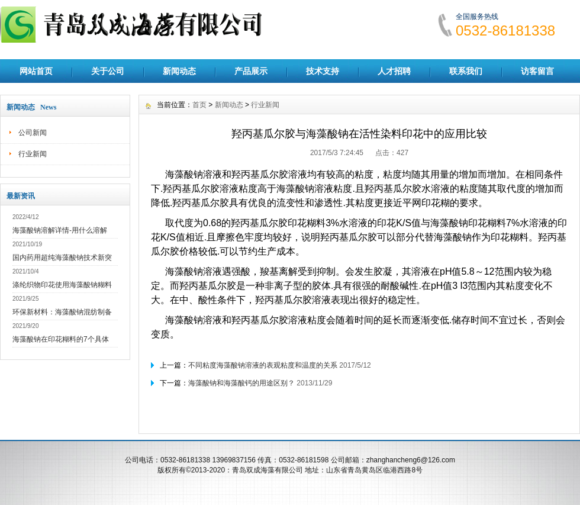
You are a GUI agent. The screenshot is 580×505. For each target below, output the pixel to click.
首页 (199, 105)
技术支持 (322, 71)
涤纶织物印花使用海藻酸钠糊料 (62, 285)
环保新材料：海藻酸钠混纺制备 (62, 312)
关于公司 (107, 71)
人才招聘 (394, 71)
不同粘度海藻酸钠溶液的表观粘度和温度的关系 (262, 365)
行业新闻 (32, 154)
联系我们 (465, 71)
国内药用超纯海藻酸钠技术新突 (62, 257)
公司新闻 (32, 132)
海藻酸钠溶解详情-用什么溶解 (59, 230)
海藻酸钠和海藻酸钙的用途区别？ (241, 383)
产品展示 (251, 71)
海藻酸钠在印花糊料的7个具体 (60, 339)
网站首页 (36, 71)
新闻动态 (179, 71)
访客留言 (537, 71)
